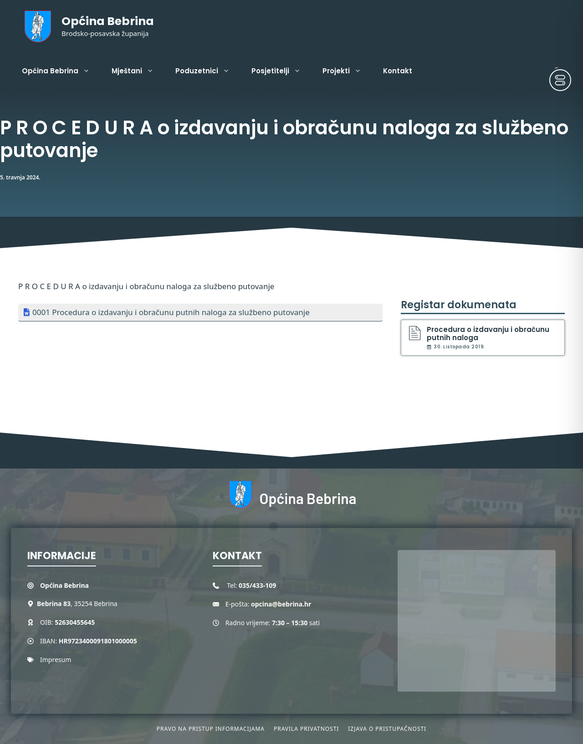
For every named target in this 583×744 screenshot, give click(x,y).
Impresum (55, 659)
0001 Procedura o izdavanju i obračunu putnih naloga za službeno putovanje (171, 312)
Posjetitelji (281, 71)
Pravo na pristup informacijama (211, 729)
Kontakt (397, 71)
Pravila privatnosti (306, 729)
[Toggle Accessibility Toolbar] (560, 80)
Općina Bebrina (107, 21)
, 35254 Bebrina (77, 603)
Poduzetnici (207, 71)
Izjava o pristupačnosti (387, 729)
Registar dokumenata (459, 305)
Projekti (347, 71)
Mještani (138, 71)
